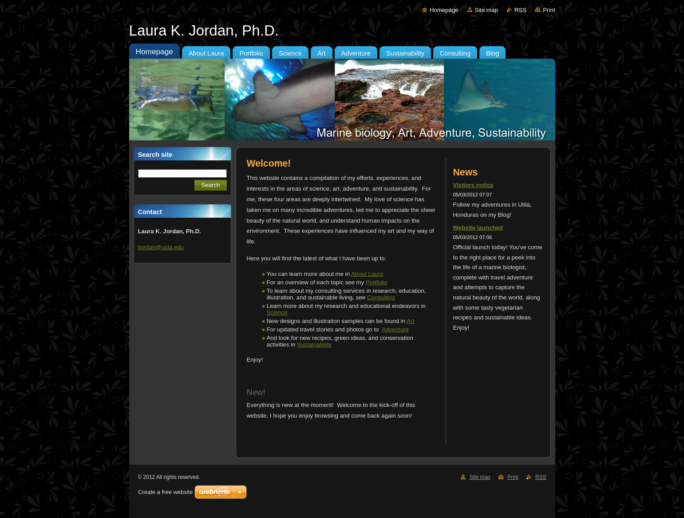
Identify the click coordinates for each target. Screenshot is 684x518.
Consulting (381, 297)
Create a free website (165, 492)
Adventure (395, 329)
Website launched (478, 227)
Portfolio (376, 282)
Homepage (444, 10)
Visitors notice (473, 185)
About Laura (367, 274)
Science (277, 312)
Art (410, 321)
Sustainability (314, 344)
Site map (486, 10)
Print (549, 10)
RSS (520, 10)
